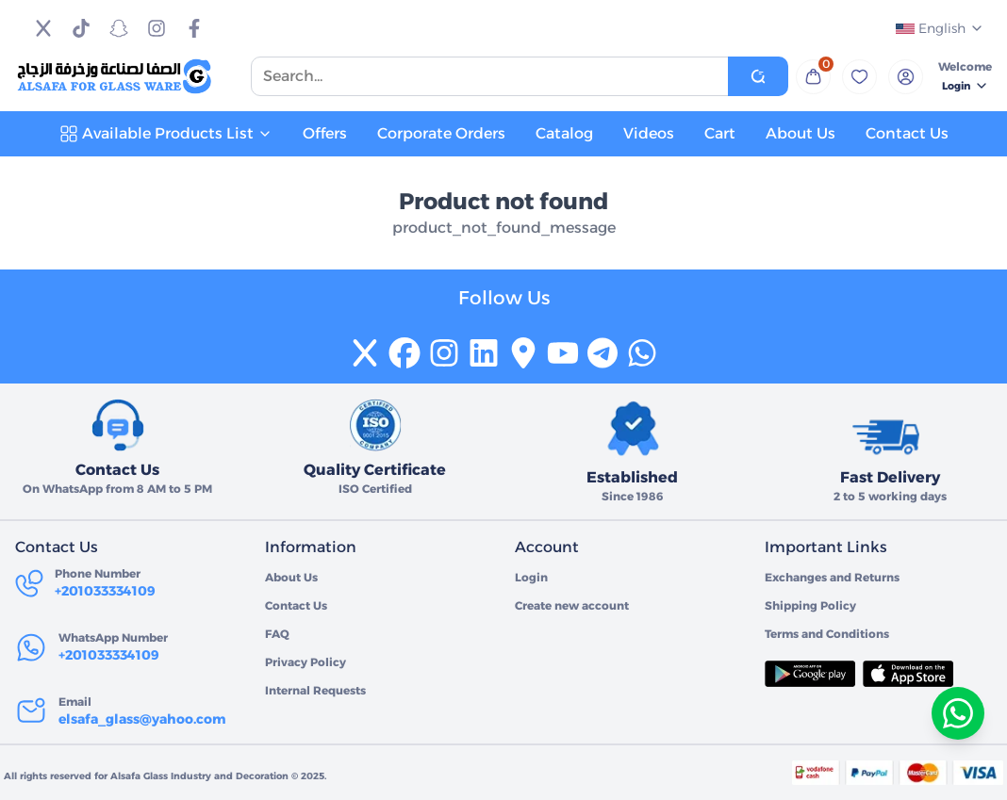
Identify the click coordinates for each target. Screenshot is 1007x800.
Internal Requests (315, 690)
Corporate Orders (441, 133)
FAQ (277, 634)
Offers (325, 133)
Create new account (572, 605)
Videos (648, 133)
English (940, 28)
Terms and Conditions (827, 634)
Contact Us (907, 133)
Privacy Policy (305, 662)
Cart (719, 133)
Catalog (564, 133)
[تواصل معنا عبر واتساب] (958, 713)
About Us (800, 133)
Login (965, 85)
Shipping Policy (810, 605)
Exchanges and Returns (832, 577)
